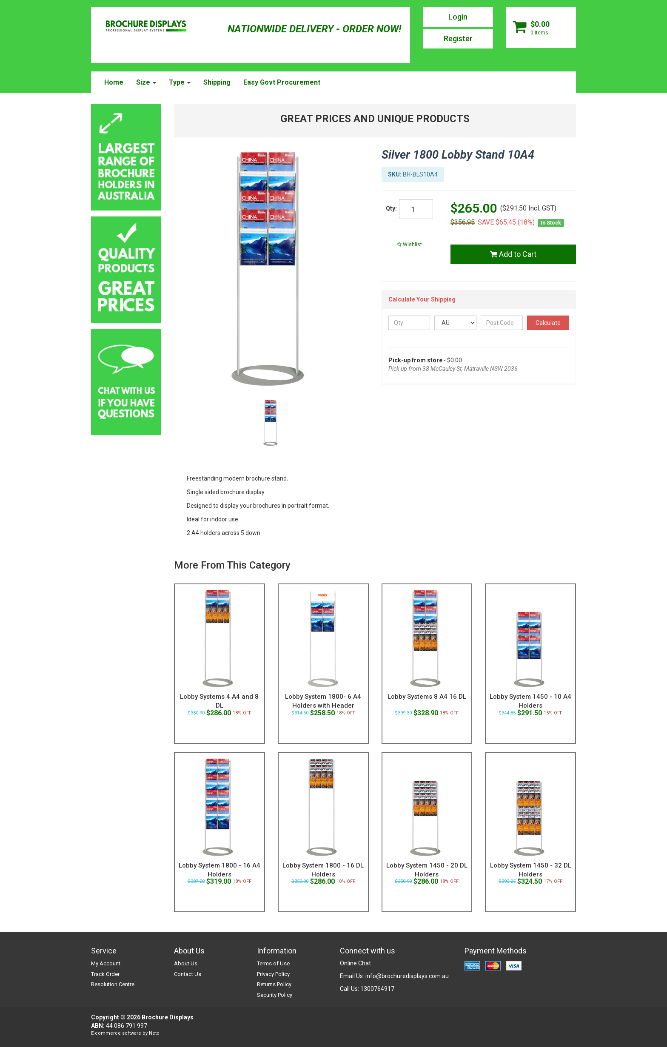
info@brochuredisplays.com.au (407, 976)
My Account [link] (105, 963)
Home (113, 82)
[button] (410, 244)
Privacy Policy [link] (273, 974)
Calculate (548, 322)
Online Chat (355, 963)
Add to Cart (513, 254)
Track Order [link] (105, 974)
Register (458, 38)
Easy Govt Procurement (281, 82)
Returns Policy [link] (274, 984)
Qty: (391, 208)
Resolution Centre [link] (112, 984)
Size (146, 82)
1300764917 (377, 988)
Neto (154, 1033)
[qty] (416, 209)
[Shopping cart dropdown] (541, 27)
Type (180, 82)
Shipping (217, 82)
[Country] (455, 323)
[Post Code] (502, 323)
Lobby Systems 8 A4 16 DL (427, 696)
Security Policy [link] (274, 995)
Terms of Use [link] (273, 963)
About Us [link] (185, 963)
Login (457, 16)
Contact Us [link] (187, 974)
